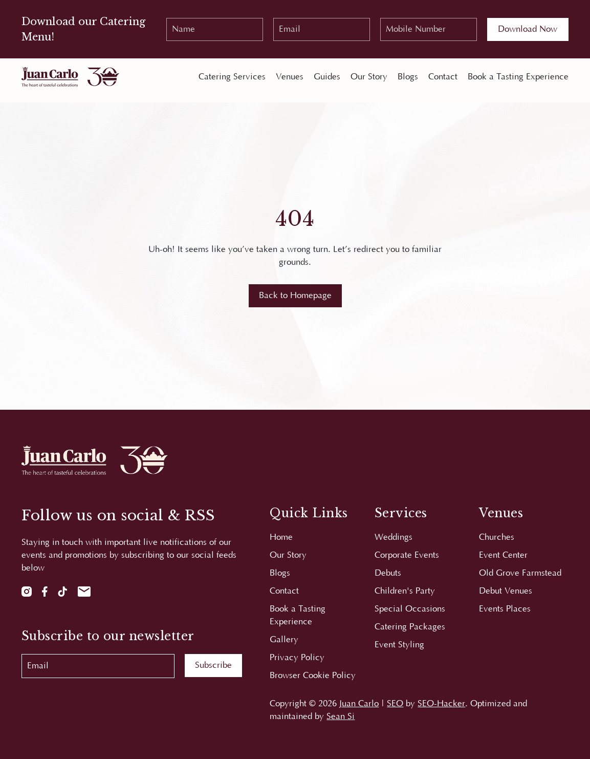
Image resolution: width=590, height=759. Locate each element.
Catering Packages (410, 626)
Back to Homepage (295, 295)
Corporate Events (407, 555)
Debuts (388, 573)
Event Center (503, 555)
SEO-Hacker (441, 703)
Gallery (284, 639)
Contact (442, 76)
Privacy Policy (297, 657)
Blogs (408, 76)
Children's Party (405, 591)
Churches (496, 537)
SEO (395, 703)
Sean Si (340, 716)
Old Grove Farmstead (520, 573)
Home (281, 537)
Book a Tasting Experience (518, 76)
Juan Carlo (359, 703)
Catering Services (232, 76)
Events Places (505, 609)
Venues (289, 76)
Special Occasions (410, 609)
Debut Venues (505, 591)
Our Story (369, 76)
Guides (327, 76)
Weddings (393, 537)
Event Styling (399, 644)
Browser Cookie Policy (313, 675)
